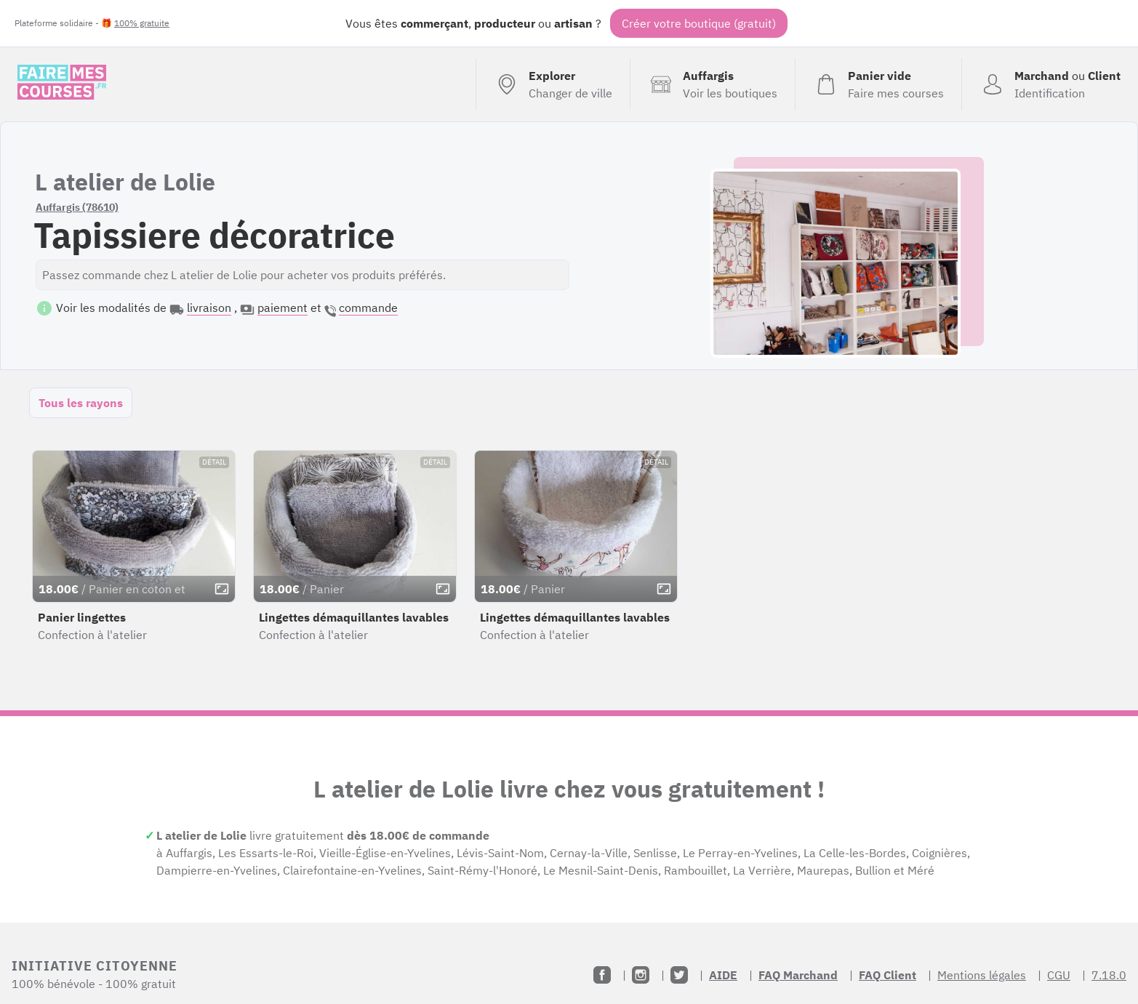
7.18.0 (1108, 975)
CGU (1058, 975)
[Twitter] (679, 975)
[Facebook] (602, 975)
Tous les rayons (81, 402)
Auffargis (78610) (77, 207)
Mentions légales (981, 975)
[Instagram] (640, 975)
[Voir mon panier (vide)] (878, 84)
